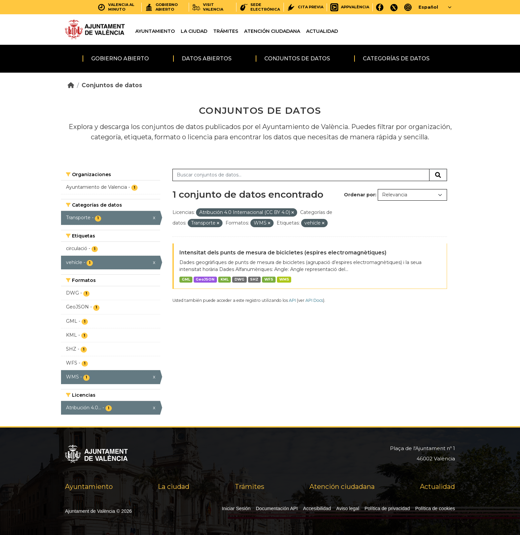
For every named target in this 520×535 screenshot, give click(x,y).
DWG (239, 279)
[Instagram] (408, 7)
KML (224, 279)
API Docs (314, 300)
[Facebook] (380, 7)
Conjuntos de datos (297, 58)
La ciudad (194, 31)
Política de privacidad (387, 508)
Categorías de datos (396, 58)
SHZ (254, 279)
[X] (394, 7)
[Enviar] (438, 175)
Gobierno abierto (120, 58)
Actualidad (322, 31)
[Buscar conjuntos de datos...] (300, 175)
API (292, 300)
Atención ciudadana (272, 31)
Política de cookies (435, 508)
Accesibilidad (317, 508)
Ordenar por (359, 195)
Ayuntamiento (155, 31)
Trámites (225, 31)
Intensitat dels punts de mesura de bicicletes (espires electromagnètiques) (282, 252)
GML (186, 279)
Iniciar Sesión (236, 508)
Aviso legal (347, 508)
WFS (268, 279)
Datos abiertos (206, 58)
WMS (284, 279)
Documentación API (276, 508)
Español (428, 7)
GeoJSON (205, 279)
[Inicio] (71, 85)
